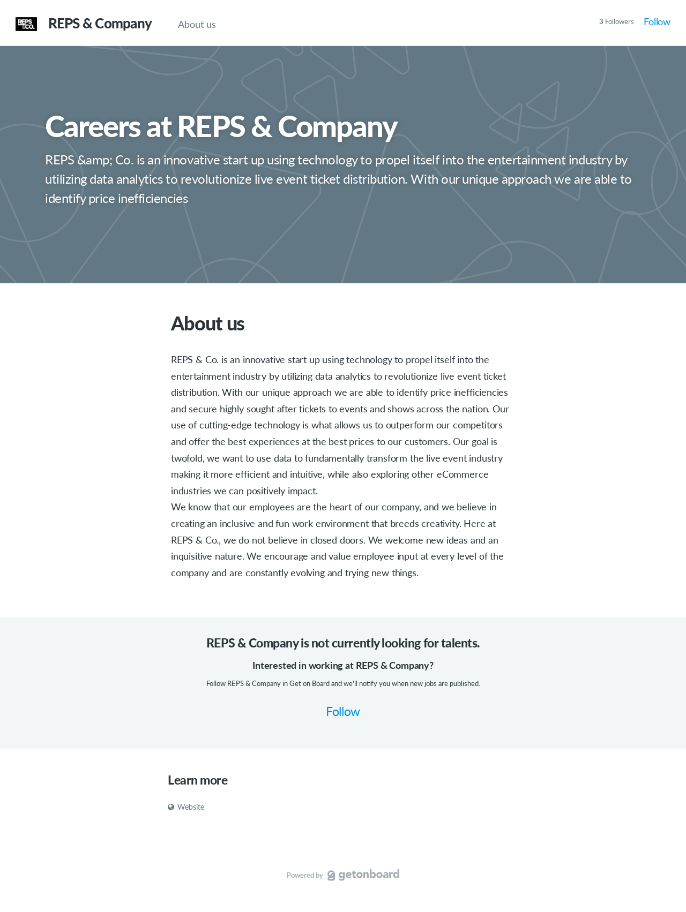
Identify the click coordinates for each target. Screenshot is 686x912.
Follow (657, 21)
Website (186, 806)
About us (197, 24)
